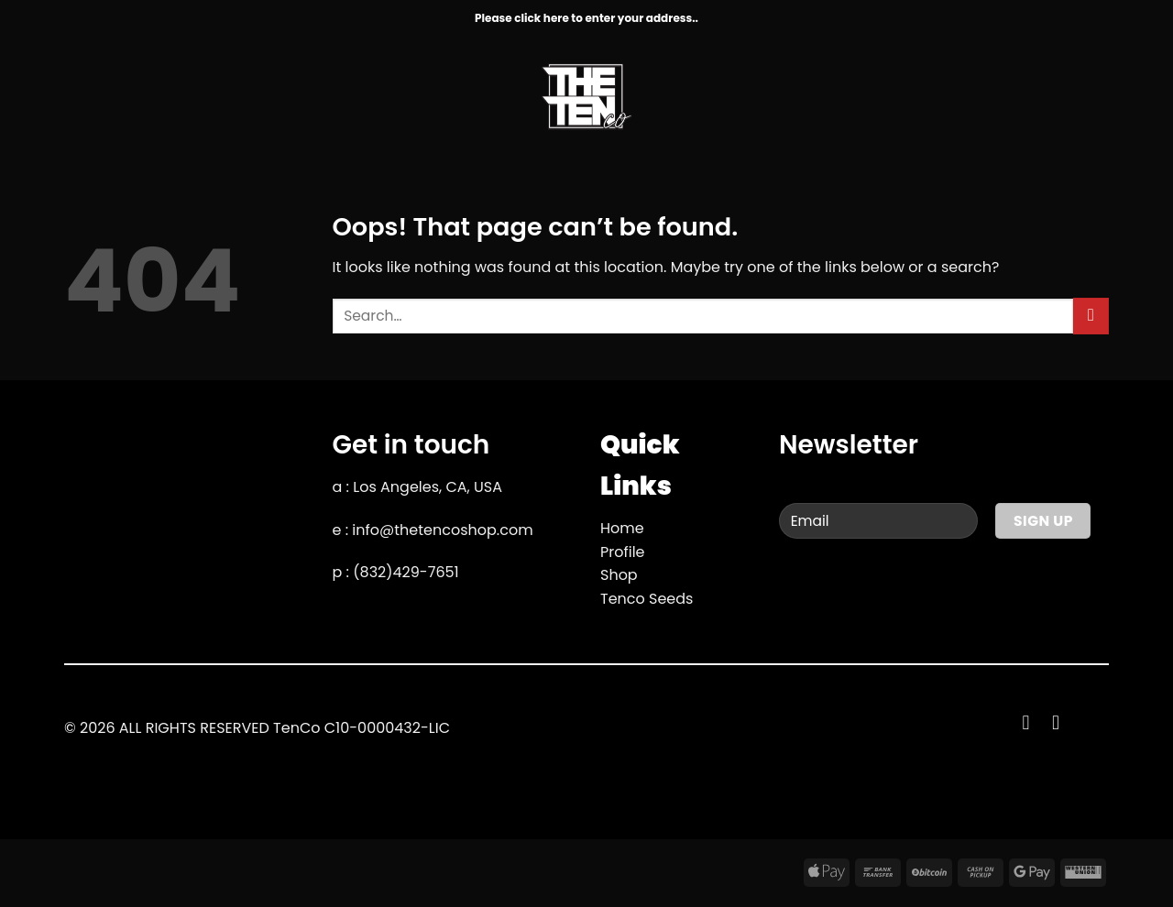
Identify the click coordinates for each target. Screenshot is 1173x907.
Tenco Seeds (646, 598)
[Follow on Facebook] (1032, 722)
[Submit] (1091, 315)
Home (622, 528)
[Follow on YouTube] (1062, 722)
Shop (619, 574)
